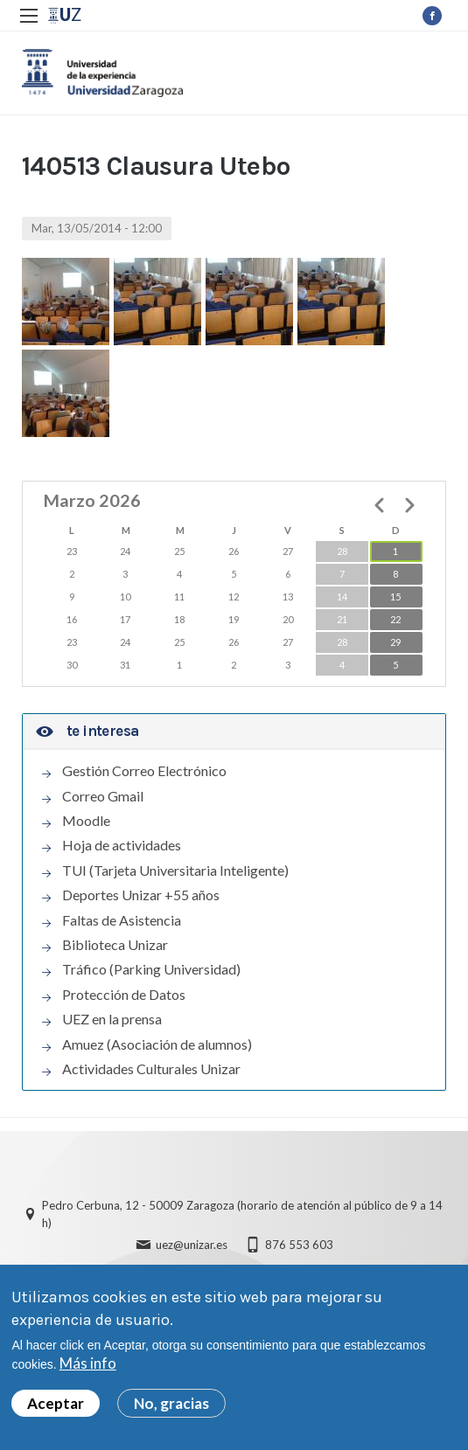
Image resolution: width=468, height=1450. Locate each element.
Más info (87, 1367)
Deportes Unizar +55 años (141, 895)
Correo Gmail (102, 796)
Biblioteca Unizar (115, 945)
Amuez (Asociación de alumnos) (157, 1044)
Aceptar (55, 1407)
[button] (65, 301)
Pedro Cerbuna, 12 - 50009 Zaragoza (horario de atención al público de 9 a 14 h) (242, 1215)
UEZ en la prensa (112, 1019)
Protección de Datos (123, 995)
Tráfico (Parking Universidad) (151, 970)
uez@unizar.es (191, 1245)
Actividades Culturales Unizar (151, 1069)
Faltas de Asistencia (121, 920)
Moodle (86, 821)
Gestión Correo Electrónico (144, 771)
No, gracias (171, 1407)
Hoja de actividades (121, 846)
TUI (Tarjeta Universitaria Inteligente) (175, 870)
